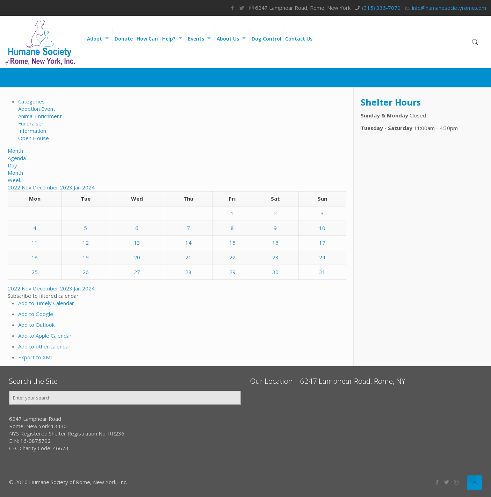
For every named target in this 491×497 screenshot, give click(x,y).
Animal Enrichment (40, 116)
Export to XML (35, 357)
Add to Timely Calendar (46, 303)
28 (188, 271)
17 (322, 242)
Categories (31, 101)
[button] (43, 295)
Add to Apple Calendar (45, 335)
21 (188, 257)
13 (137, 242)
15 (232, 242)
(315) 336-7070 (381, 7)
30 (275, 271)
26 (85, 271)
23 (275, 257)
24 (322, 257)
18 (34, 257)
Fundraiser (31, 123)
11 (34, 242)
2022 (15, 187)
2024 (88, 187)
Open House (33, 138)
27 (137, 271)
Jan (78, 187)
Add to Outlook (36, 324)
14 (188, 242)
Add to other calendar (44, 346)
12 (85, 242)
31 (322, 271)
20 (137, 257)
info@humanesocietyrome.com (449, 7)
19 (85, 257)
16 (275, 242)
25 (34, 271)
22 (232, 257)
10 (322, 227)
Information (32, 130)
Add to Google (35, 313)
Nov (27, 187)
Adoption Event (36, 108)
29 (232, 271)
